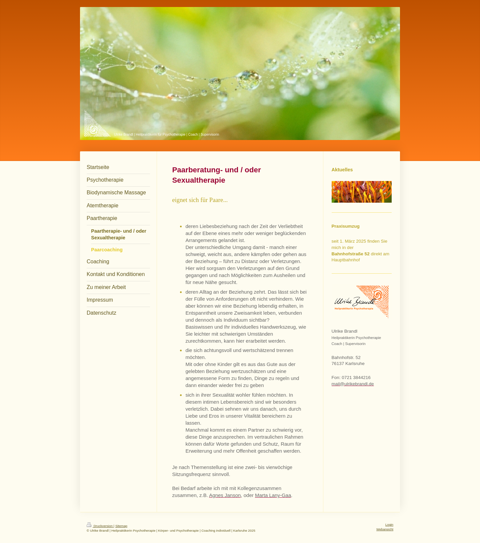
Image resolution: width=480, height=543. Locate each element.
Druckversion (100, 526)
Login (389, 524)
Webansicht (384, 529)
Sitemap (121, 526)
